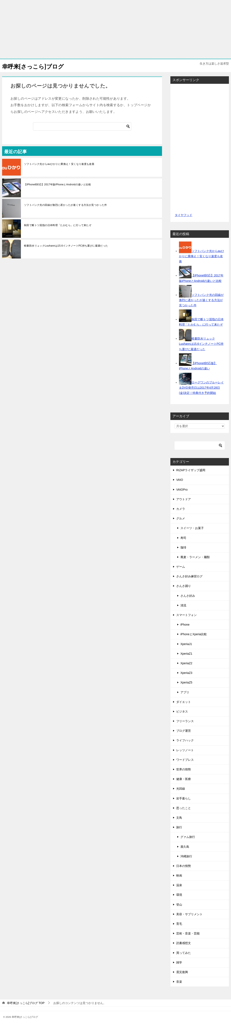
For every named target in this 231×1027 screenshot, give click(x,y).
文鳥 (179, 817)
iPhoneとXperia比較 (193, 634)
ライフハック (185, 740)
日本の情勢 (183, 866)
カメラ (180, 508)
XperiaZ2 (186, 663)
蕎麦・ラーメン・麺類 (195, 557)
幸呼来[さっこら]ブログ (36, 65)
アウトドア (183, 499)
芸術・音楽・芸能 (188, 933)
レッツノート (185, 750)
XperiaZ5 (186, 682)
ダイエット (183, 702)
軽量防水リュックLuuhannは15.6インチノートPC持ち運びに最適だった (66, 245)
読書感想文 (183, 943)
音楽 (179, 981)
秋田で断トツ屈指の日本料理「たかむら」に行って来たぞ (57, 225)
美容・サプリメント (189, 914)
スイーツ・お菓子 (192, 528)
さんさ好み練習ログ (189, 576)
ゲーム (180, 566)
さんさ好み (187, 595)
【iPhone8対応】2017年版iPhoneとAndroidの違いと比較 (57, 184)
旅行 (179, 827)
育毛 (179, 923)
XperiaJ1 (186, 644)
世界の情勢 (183, 769)
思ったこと (183, 808)
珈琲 (183, 547)
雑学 (179, 962)
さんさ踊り (183, 586)
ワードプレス (185, 759)
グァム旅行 (187, 837)
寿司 (183, 538)
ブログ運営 (183, 730)
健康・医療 (183, 779)
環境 (179, 894)
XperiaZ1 (186, 653)
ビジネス (182, 711)
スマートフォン (186, 615)
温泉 (179, 885)
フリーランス (185, 721)
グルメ (180, 518)
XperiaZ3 (186, 672)
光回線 (180, 788)
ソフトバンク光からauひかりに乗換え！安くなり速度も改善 (59, 164)
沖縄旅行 (186, 856)
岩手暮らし (183, 798)
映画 (179, 875)
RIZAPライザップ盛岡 (190, 470)
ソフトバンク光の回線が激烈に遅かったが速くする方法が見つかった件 (65, 205)
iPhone (185, 624)
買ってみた (183, 952)
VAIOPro (182, 489)
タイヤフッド (183, 215)
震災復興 (182, 972)
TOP (26, 1003)
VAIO (179, 479)
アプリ (184, 692)
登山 (179, 904)
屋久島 (184, 846)
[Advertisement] (115, 29)
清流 (183, 605)
